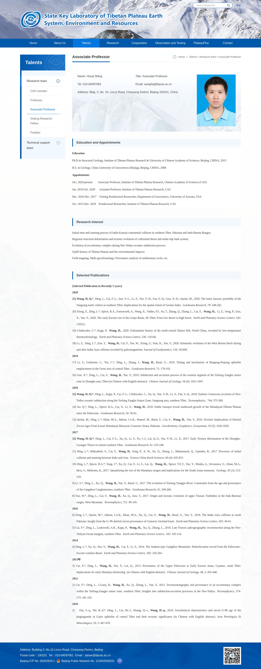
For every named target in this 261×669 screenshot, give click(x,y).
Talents (86, 43)
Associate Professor (42, 109)
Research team (37, 81)
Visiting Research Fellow (41, 121)
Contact (228, 43)
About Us (60, 43)
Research (113, 43)
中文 (238, 5)
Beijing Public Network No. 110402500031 (86, 661)
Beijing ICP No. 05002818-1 (37, 660)
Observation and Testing (170, 43)
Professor (36, 100)
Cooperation (139, 43)
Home (33, 43)
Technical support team (38, 145)
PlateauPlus (201, 43)
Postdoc (35, 132)
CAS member (38, 91)
